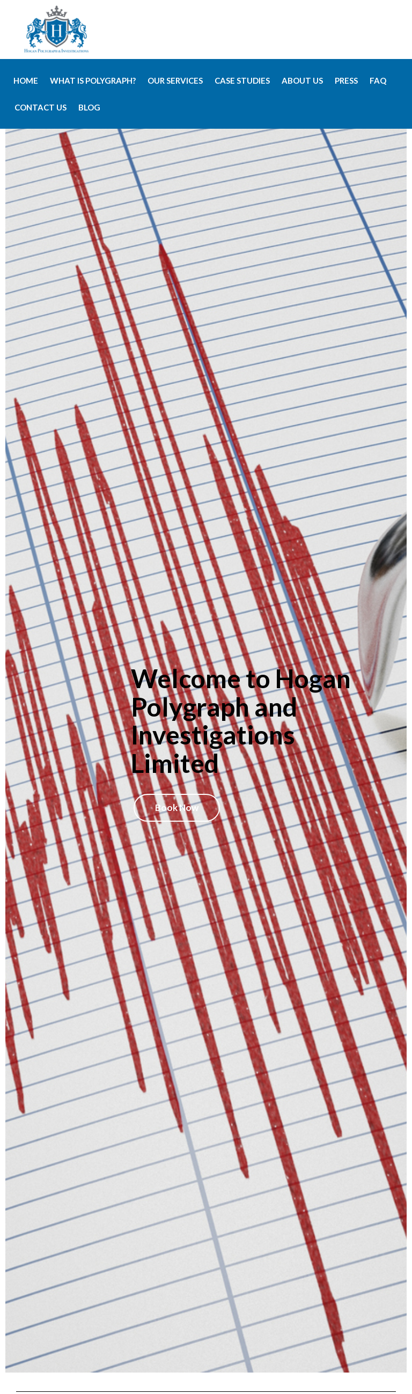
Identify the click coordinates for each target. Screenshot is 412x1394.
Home (25, 80)
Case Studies (242, 80)
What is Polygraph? (93, 80)
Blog (89, 107)
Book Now (176, 807)
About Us (302, 80)
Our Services (175, 80)
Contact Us (40, 107)
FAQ (378, 80)
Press (346, 80)
